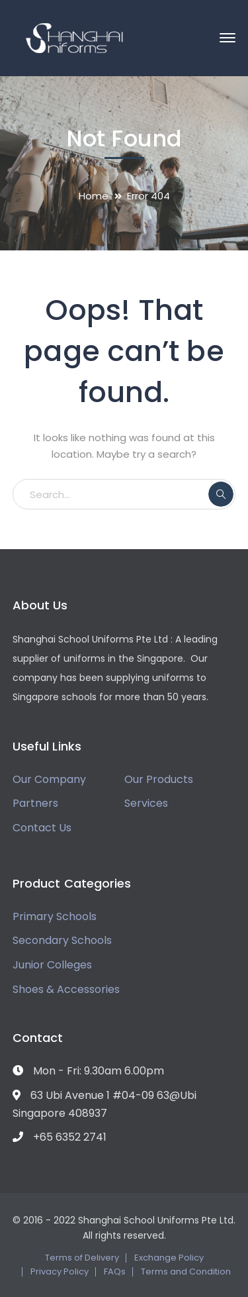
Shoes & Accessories (66, 989)
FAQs (115, 1271)
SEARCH (220, 494)
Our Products (158, 779)
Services (146, 803)
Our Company (49, 779)
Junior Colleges (52, 964)
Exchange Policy (169, 1257)
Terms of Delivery (82, 1257)
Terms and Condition (186, 1271)
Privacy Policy (59, 1271)
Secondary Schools (62, 940)
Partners (35, 803)
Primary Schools (55, 916)
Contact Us (42, 827)
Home (93, 196)
